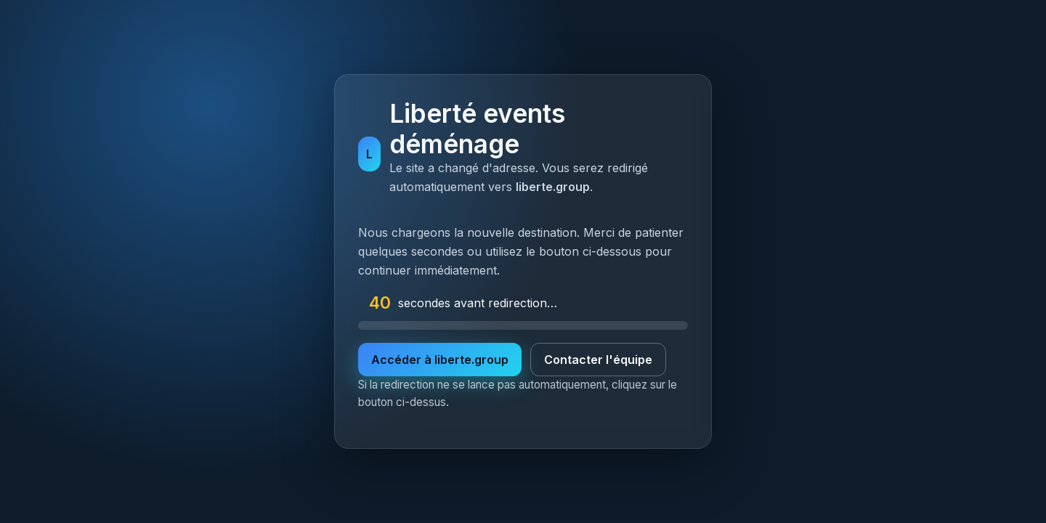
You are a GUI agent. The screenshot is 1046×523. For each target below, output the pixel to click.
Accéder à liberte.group (439, 359)
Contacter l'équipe (598, 359)
